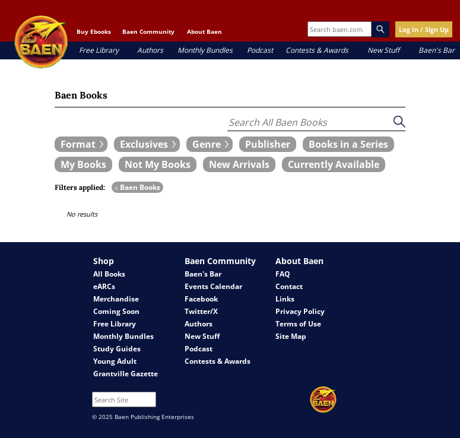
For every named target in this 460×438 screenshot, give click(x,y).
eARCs (104, 286)
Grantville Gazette (125, 374)
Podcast (260, 50)
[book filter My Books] (83, 164)
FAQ (282, 274)
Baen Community (148, 31)
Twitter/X (201, 311)
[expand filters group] (81, 144)
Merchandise (116, 299)
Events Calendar (213, 286)
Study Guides (117, 349)
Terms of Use (298, 324)
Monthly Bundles (205, 50)
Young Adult (115, 361)
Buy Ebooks (94, 31)
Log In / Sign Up (424, 29)
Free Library (99, 50)
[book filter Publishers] (267, 144)
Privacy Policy (300, 311)
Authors (150, 50)
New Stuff (383, 50)
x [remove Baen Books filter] (116, 187)
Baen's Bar (436, 50)
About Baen (204, 31)
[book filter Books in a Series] (348, 144)
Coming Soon (116, 311)
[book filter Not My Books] (157, 164)
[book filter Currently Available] (333, 164)
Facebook (201, 299)
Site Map (290, 336)
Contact (289, 286)
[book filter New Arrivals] (239, 164)
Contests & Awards (316, 50)
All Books (109, 274)
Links (284, 299)
